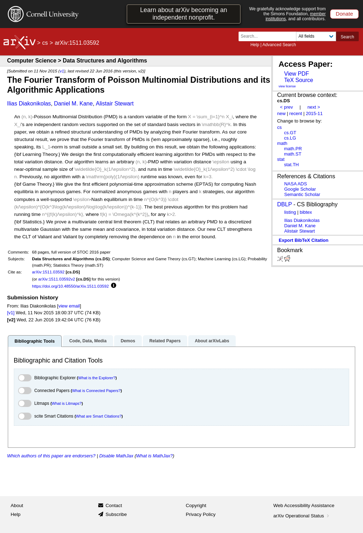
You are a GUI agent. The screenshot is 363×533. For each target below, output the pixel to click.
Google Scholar (300, 189)
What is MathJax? (154, 455)
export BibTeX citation (303, 240)
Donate (344, 14)
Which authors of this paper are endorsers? (51, 455)
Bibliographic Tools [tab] (35, 341)
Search (347, 36)
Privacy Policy (201, 514)
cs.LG (290, 138)
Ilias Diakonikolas (29, 103)
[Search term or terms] (269, 36)
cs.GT (290, 132)
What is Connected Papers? (96, 390)
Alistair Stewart (115, 103)
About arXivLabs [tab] (212, 340)
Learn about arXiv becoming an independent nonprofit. (183, 13)
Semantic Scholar (302, 194)
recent (295, 113)
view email (69, 306)
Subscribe (116, 514)
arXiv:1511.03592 (48, 272)
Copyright (196, 505)
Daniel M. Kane (73, 103)
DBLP (284, 204)
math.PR (293, 148)
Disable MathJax (116, 455)
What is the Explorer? (97, 378)
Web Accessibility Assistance (303, 505)
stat (281, 159)
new (281, 113)
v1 (62, 71)
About (17, 505)
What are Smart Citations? (99, 416)
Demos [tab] (128, 340)
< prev (286, 107)
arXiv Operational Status (301, 515)
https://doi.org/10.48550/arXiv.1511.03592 (70, 286)
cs (45, 43)
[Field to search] (316, 36)
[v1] (11, 312)
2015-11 (314, 113)
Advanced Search (279, 44)
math (282, 143)
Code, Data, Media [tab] (87, 340)
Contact (114, 505)
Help (254, 44)
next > (313, 107)
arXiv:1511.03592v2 (56, 279)
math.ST (292, 154)
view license (287, 86)
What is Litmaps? (67, 403)
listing (290, 212)
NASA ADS (295, 183)
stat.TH (291, 164)
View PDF (296, 74)
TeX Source (298, 80)
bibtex (306, 212)
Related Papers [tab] (164, 340)
